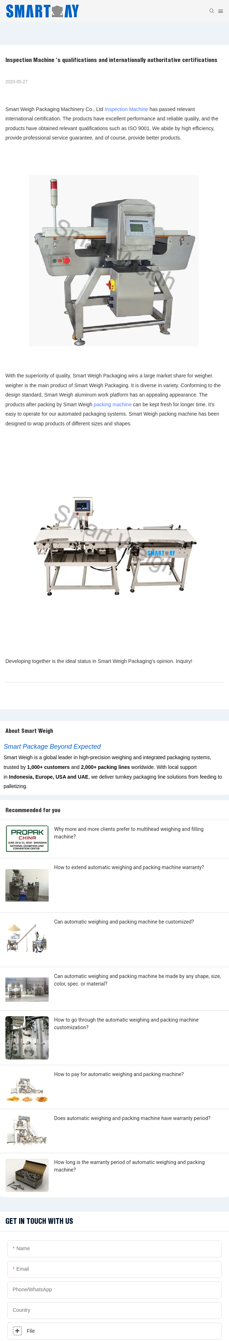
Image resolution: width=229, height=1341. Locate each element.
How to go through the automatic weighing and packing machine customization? (126, 1023)
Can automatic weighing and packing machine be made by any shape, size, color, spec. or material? (137, 980)
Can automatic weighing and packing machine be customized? (124, 922)
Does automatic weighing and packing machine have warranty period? (132, 1118)
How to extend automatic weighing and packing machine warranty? (129, 867)
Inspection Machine (126, 109)
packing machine (113, 404)
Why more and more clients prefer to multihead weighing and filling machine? (128, 833)
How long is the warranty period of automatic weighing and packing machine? (129, 1166)
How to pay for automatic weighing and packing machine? (119, 1074)
